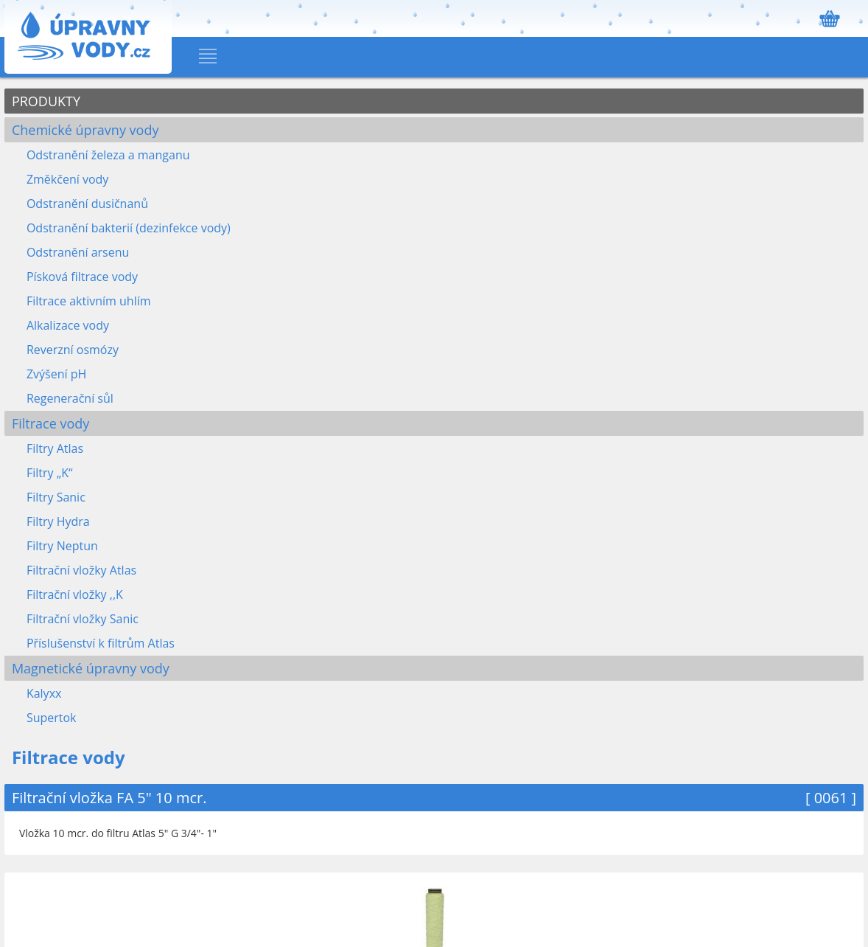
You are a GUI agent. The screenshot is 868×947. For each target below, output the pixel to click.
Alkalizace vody (68, 325)
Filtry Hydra (58, 521)
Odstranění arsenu (78, 252)
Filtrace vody (50, 423)
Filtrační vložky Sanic (83, 619)
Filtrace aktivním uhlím (89, 301)
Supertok (52, 718)
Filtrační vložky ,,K (75, 594)
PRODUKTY (46, 101)
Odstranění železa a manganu (108, 155)
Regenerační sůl (70, 398)
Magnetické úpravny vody (90, 668)
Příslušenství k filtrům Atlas (101, 643)
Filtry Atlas (55, 448)
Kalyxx (44, 693)
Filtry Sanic (56, 497)
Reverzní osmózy (73, 349)
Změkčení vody (67, 179)
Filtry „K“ (50, 473)
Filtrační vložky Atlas (81, 570)
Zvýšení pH (56, 374)
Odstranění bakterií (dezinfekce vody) (129, 228)
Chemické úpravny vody (85, 130)
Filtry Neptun (62, 546)
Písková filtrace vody (82, 276)
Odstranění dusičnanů (87, 203)
